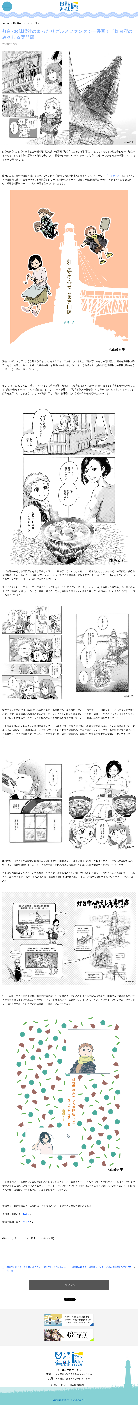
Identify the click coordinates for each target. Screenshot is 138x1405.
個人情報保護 (76, 1385)
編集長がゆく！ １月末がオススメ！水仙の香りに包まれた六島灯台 (36, 1269)
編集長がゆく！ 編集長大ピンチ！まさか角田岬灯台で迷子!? (101, 1267)
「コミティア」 (114, 175)
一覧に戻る (69, 1285)
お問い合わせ (58, 1385)
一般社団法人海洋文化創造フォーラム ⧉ (72, 1374)
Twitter (26, 1214)
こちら (26, 1222)
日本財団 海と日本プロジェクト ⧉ (73, 1378)
